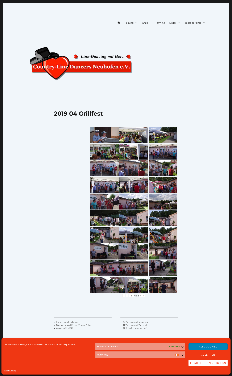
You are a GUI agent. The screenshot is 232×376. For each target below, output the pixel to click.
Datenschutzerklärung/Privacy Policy (73, 325)
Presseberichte (193, 22)
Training (129, 22)
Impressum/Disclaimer (67, 322)
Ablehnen (208, 354)
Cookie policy (10, 371)
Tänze (144, 22)
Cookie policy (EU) (65, 328)
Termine (160, 22)
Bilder (172, 22)
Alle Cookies (208, 346)
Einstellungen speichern (208, 363)
